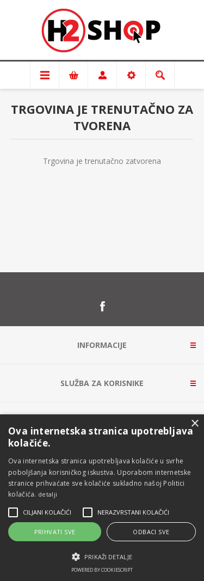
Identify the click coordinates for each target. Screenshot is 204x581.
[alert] (102, 497)
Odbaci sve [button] (151, 532)
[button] (102, 556)
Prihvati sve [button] (55, 532)
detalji (47, 494)
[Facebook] (102, 306)
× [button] (194, 424)
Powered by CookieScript (102, 569)
